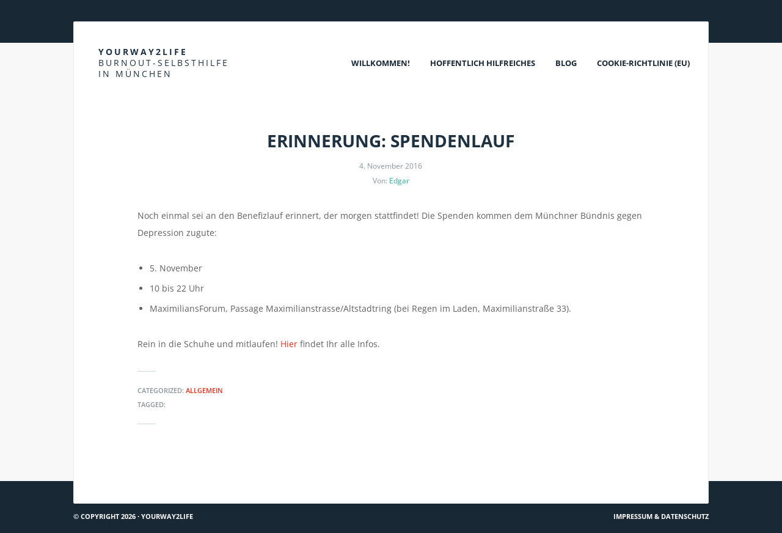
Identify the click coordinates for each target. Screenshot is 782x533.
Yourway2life (163, 62)
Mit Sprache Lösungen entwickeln (148, 476)
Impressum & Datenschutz (661, 516)
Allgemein (204, 390)
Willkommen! (380, 62)
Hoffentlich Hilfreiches (482, 62)
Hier (289, 344)
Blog (566, 62)
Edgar (399, 180)
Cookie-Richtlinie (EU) (643, 62)
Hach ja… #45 (676, 476)
